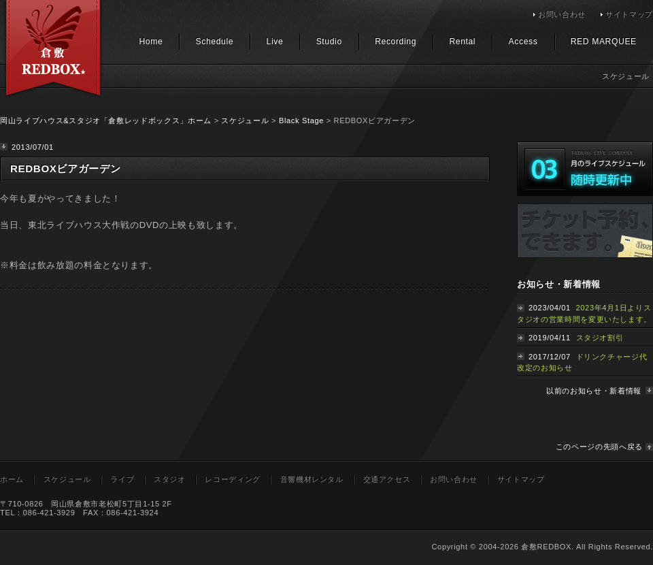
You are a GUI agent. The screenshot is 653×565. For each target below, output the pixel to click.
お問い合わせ (562, 14)
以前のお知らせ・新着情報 (593, 391)
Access (523, 41)
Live (275, 41)
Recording (395, 41)
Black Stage (301, 120)
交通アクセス (387, 479)
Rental (462, 41)
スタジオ (170, 479)
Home (151, 41)
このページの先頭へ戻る (599, 446)
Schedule (215, 41)
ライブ (122, 479)
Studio (329, 41)
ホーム (12, 479)
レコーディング (233, 479)
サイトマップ (629, 14)
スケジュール (245, 120)
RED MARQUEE (604, 41)
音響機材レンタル (312, 479)
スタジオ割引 (600, 338)
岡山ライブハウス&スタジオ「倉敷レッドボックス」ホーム (106, 120)
